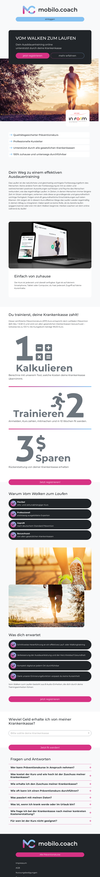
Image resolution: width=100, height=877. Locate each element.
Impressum (21, 852)
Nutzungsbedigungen (26, 862)
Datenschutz (22, 867)
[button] (50, 757)
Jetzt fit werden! (50, 737)
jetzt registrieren (32, 55)
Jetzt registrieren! (50, 482)
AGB (18, 857)
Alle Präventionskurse (50, 844)
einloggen (50, 19)
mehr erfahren (67, 55)
